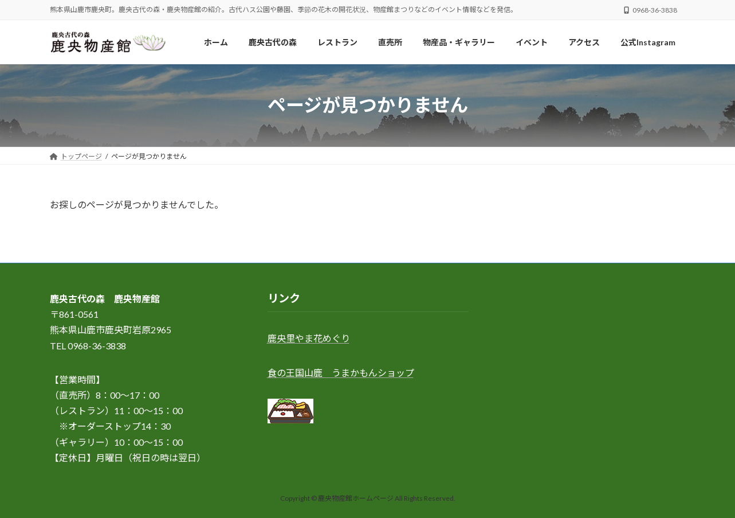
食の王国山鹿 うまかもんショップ (341, 372)
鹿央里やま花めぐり (309, 338)
